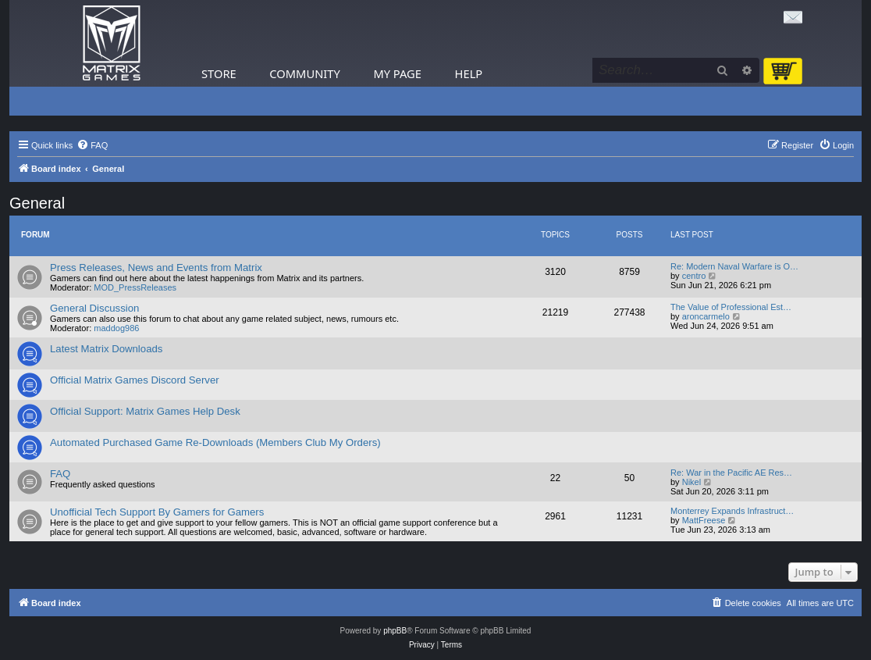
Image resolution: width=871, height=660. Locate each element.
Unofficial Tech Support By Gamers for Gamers (157, 512)
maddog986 (116, 328)
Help (469, 73)
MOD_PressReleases (135, 287)
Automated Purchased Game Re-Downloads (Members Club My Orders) (215, 442)
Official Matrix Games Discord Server (134, 380)
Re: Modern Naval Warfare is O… (734, 266)
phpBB (395, 630)
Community (304, 73)
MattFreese (704, 520)
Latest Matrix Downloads (106, 349)
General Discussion (94, 308)
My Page (397, 73)
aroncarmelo (706, 316)
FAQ (60, 474)
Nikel (691, 482)
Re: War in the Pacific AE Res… (731, 472)
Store (218, 73)
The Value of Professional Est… (730, 307)
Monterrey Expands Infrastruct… (732, 511)
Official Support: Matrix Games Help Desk (145, 411)
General (37, 203)
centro (694, 275)
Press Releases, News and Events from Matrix (156, 267)
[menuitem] (92, 145)
